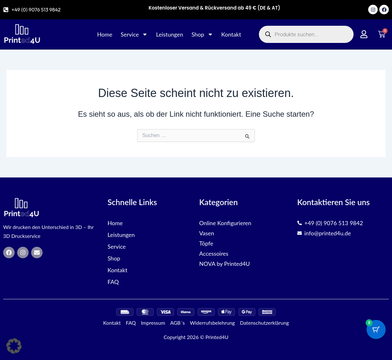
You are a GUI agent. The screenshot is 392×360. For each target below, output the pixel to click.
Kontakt (231, 34)
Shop (202, 34)
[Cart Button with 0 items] (376, 329)
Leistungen (169, 34)
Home (104, 34)
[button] (14, 346)
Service (134, 34)
